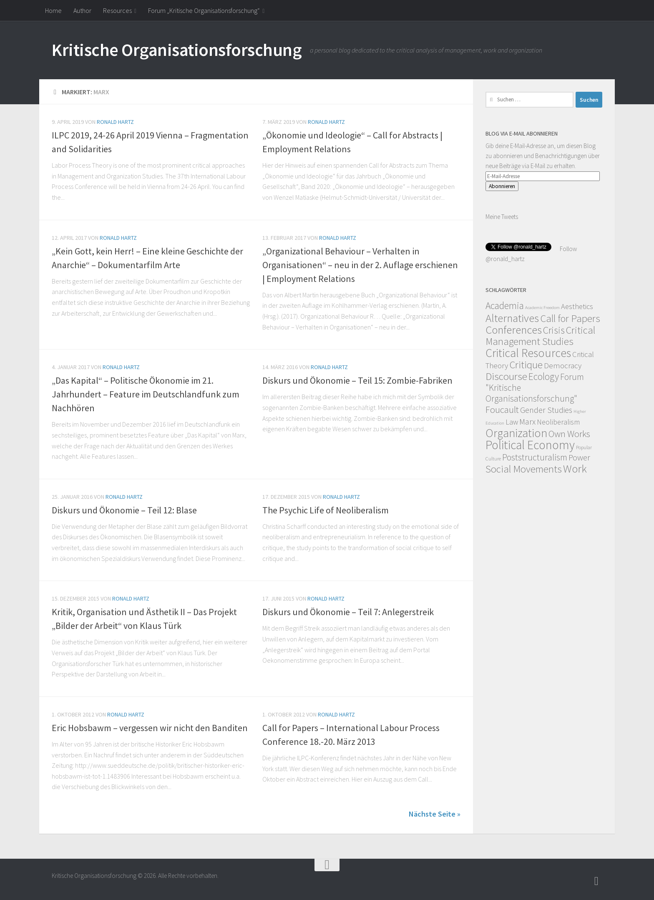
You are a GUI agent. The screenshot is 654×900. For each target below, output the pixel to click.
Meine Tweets (501, 217)
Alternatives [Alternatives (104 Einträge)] (512, 318)
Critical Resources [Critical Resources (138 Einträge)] (528, 352)
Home (53, 10)
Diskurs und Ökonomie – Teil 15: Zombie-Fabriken (357, 380)
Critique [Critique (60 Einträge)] (526, 364)
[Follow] (596, 881)
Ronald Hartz (115, 122)
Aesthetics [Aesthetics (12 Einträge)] (577, 306)
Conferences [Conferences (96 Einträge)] (513, 330)
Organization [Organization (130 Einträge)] (516, 433)
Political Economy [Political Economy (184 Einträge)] (530, 445)
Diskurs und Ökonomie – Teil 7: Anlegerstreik (348, 612)
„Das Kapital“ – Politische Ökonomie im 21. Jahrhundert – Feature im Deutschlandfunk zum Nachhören (145, 394)
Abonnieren (502, 186)
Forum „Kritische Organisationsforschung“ (204, 10)
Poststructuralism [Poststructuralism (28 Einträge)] (534, 457)
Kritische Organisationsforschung (177, 49)
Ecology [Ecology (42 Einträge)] (543, 376)
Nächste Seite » (434, 814)
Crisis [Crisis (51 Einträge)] (554, 330)
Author (82, 10)
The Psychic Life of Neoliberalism (325, 510)
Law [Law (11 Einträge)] (512, 422)
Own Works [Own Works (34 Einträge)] (569, 434)
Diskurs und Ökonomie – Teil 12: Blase (124, 510)
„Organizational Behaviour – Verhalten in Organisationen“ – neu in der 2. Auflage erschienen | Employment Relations (360, 264)
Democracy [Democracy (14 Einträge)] (562, 365)
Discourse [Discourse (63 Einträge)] (506, 376)
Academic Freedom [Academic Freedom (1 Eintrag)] (542, 307)
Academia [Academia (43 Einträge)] (504, 305)
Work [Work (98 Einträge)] (575, 468)
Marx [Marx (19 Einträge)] (527, 421)
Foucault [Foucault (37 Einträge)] (502, 409)
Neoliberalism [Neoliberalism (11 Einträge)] (558, 422)
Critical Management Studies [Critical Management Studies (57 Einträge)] (540, 336)
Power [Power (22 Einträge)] (579, 457)
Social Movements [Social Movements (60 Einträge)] (523, 469)
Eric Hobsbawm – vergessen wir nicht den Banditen (150, 728)
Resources (117, 10)
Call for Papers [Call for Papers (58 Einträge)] (570, 318)
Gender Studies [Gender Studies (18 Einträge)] (546, 410)
